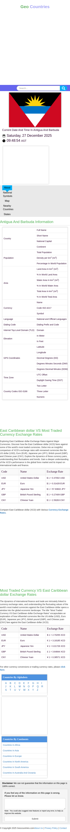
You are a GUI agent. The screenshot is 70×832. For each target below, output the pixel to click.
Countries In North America (15, 761)
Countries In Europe (12, 756)
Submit (35, 819)
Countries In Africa (11, 745)
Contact (63, 828)
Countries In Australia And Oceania (19, 773)
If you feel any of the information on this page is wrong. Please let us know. (32, 794)
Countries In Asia (11, 750)
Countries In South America (16, 767)
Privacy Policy (51, 828)
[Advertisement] (35, 49)
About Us (38, 828)
